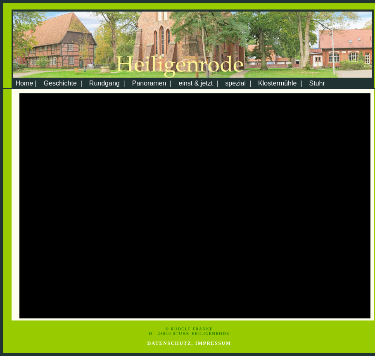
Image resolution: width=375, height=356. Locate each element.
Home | (25, 83)
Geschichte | (63, 83)
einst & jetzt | (198, 83)
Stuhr (317, 83)
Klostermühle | (280, 83)
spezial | (238, 83)
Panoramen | (152, 83)
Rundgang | (107, 83)
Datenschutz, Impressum (189, 343)
